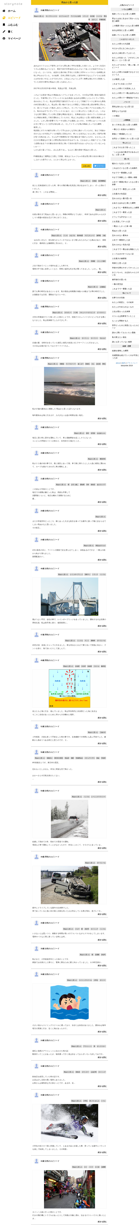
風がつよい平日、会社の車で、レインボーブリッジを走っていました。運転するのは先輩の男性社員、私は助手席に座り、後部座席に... (69, 596)
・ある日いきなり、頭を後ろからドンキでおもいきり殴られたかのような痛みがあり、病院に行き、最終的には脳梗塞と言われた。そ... (69, 236)
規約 (123, 363)
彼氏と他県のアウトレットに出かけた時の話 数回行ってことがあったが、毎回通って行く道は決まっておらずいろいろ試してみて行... (69, 1047)
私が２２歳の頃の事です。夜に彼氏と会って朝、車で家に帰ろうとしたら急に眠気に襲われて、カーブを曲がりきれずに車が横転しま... (69, 460)
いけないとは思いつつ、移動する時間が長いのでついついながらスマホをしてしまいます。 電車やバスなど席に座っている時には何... (69, 930)
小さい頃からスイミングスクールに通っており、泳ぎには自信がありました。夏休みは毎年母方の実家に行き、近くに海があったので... (69, 1001)
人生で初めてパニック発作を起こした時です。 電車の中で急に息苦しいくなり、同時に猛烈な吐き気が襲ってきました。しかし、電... (69, 262)
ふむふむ (86, 166)
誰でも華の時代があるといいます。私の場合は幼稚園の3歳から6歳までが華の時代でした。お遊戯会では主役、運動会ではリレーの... (69, 288)
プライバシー (132, 363)
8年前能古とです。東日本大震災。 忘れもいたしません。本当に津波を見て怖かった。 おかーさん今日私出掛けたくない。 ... (69, 766)
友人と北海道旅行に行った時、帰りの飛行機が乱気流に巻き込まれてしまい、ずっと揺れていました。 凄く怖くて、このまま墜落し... (69, 184)
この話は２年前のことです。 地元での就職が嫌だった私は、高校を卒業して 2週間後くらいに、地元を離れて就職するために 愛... (69, 489)
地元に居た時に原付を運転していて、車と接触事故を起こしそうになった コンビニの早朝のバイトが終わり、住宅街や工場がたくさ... (69, 434)
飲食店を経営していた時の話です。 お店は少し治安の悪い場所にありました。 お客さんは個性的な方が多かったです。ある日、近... (69, 1075)
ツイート (99, 166)
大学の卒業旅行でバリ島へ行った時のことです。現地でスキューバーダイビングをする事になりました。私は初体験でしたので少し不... (69, 313)
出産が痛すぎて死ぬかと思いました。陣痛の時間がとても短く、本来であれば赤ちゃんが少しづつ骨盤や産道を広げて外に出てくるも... (69, 211)
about (118, 363)
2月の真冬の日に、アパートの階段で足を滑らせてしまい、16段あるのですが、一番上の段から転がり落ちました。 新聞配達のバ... (69, 548)
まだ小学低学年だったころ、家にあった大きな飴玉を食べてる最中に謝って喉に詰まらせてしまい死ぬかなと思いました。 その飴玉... (69, 520)
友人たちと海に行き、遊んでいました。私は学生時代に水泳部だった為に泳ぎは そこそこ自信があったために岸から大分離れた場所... (69, 687)
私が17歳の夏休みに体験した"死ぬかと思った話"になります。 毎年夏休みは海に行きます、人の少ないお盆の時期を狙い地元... (69, 387)
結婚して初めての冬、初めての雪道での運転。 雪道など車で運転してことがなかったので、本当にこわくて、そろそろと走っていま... (69, 818)
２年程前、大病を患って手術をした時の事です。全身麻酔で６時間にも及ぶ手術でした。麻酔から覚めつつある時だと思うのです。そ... (69, 733)
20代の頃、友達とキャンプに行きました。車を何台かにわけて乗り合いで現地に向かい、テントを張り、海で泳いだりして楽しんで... (69, 642)
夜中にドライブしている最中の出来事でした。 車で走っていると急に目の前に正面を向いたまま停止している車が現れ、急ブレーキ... (69, 884)
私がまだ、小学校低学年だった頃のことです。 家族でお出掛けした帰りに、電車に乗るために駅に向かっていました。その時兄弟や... (69, 955)
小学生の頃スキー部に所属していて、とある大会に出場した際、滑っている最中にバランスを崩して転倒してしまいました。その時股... (69, 1122)
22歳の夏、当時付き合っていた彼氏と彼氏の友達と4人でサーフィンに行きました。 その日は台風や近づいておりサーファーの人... (69, 339)
